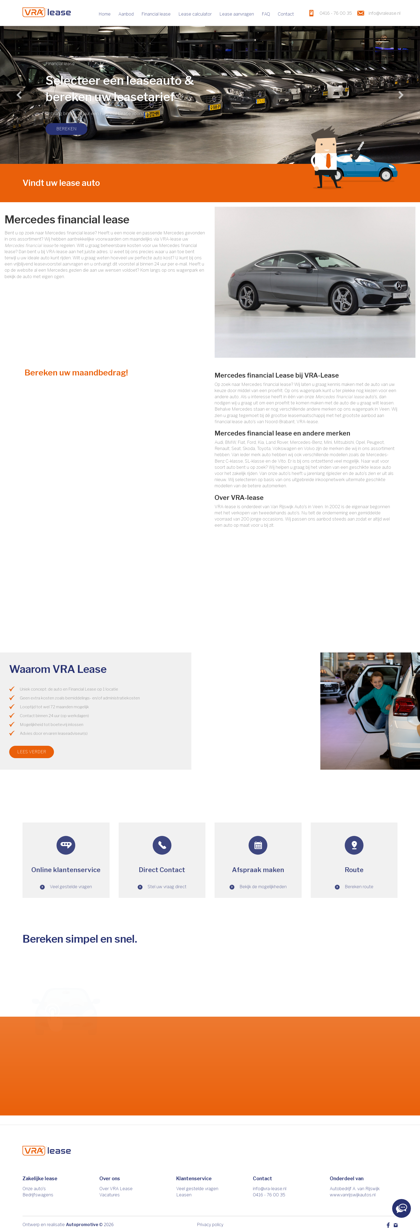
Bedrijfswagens (37, 1194)
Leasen (184, 1194)
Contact (286, 14)
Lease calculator (195, 14)
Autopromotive (82, 1224)
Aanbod (126, 14)
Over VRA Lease (116, 1188)
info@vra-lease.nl (269, 1188)
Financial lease (156, 14)
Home (105, 14)
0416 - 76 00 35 (269, 1194)
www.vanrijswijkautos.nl (353, 1194)
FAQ (266, 14)
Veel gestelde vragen (197, 1188)
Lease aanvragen (236, 14)
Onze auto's (34, 1188)
